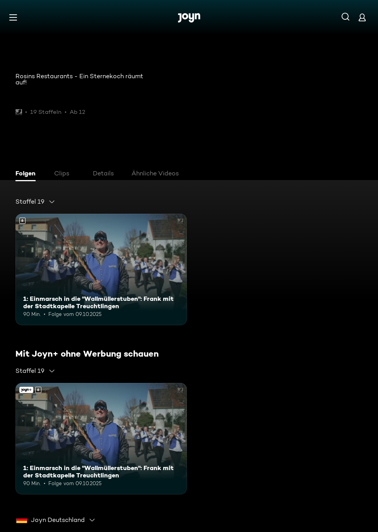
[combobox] (35, 202)
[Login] (362, 17)
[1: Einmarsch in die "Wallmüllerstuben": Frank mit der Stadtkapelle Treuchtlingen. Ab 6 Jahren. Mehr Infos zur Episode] (101, 269)
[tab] (27, 174)
